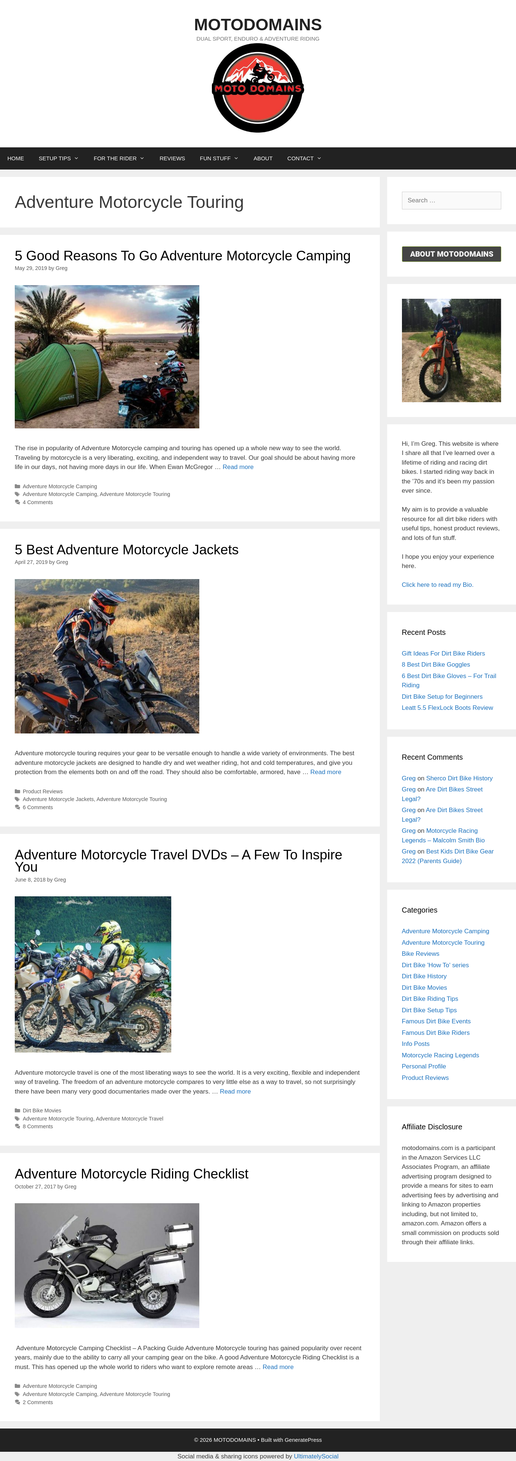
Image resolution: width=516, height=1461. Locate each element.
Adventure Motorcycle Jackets (58, 799)
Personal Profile (424, 1066)
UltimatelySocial (316, 1456)
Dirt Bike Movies (42, 1110)
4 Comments (38, 502)
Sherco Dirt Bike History (459, 778)
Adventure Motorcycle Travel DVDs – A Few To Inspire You (179, 861)
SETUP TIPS (62, 158)
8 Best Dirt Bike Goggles (436, 664)
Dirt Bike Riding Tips (430, 998)
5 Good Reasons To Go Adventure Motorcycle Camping (183, 255)
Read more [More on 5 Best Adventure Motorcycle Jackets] (325, 772)
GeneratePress (303, 1440)
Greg (409, 778)
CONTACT (308, 158)
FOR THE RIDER (123, 158)
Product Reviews (43, 791)
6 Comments (38, 807)
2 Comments (38, 1402)
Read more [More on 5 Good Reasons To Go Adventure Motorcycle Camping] (238, 467)
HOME (15, 158)
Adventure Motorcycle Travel (130, 1119)
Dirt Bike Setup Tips (429, 1010)
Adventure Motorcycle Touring (135, 494)
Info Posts (416, 1043)
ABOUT (263, 158)
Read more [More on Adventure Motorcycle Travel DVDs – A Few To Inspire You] (235, 1091)
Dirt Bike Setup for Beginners (442, 696)
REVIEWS (172, 158)
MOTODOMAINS (258, 24)
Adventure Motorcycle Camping (60, 486)
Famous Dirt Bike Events (436, 1021)
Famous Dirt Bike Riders (436, 1032)
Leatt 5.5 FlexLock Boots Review (447, 707)
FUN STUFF (223, 158)
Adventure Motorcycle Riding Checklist (131, 1173)
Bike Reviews (421, 953)
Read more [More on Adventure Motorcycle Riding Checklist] (278, 1367)
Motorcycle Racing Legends (440, 1055)
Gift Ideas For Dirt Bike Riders (443, 653)
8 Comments (38, 1126)
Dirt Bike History (424, 976)
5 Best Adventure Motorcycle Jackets (127, 549)
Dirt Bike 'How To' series (435, 965)
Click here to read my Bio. (438, 584)
